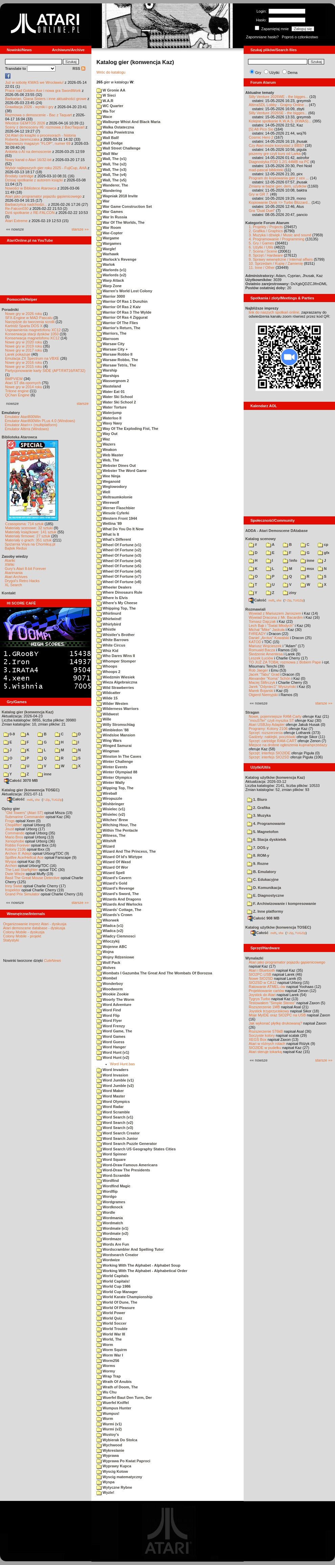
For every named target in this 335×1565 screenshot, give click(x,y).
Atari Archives (16, 577)
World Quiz (109, 1318)
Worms (105, 1366)
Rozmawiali (255, 609)
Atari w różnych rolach (267, 1044)
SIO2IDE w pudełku (265, 1048)
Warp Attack (110, 280)
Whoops (106, 666)
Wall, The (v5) (111, 180)
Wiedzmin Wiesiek (115, 677)
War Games (109, 212)
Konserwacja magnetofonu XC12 (32, 338)
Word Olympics (113, 1102)
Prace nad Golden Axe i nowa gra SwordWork (43, 90)
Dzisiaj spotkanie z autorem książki (34, 180)
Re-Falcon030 (16, 208)
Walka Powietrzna (115, 132)
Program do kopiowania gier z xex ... (279, 178)
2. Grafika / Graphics (266, 231)
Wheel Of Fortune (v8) (118, 582)
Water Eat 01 (110, 392)
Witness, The (111, 835)
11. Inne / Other (261, 267)
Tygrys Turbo (259, 999)
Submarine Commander (25, 817)
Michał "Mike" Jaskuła (267, 630)
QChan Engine (17, 395)
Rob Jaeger (258, 670)
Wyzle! (105, 1492)
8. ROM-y (258, 855)
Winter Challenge (114, 761)
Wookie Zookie (112, 994)
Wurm (104, 1419)
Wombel (106, 978)
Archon (11, 866)
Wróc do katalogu (110, 72)
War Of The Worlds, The (120, 222)
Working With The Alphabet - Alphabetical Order (141, 1271)
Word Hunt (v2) (112, 1057)
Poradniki (10, 310)
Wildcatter (108, 693)
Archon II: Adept (18, 853)
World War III (110, 1334)
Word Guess (110, 1042)
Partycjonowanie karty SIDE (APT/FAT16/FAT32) (45, 371)
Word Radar (110, 1107)
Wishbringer (110, 804)
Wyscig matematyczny (119, 1477)
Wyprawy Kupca (113, 1466)
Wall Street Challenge (118, 148)
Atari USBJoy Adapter (267, 724)
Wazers (105, 444)
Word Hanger (111, 1047)
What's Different (113, 539)
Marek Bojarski (261, 691)
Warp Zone (108, 286)
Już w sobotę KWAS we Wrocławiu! (34, 82)
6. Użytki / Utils (261, 247)
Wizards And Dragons (118, 899)
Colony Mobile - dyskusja (23, 932)
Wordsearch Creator (117, 1255)
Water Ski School (114, 397)
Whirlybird (108, 624)
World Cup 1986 (113, 1286)
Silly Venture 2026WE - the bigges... (278, 97)
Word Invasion (112, 1075)
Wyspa (11, 861)
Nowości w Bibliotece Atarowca (31, 188)
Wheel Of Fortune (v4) (118, 561)
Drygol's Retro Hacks (22, 581)
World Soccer (111, 1323)
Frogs (10, 821)
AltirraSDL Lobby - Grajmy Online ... (278, 105)
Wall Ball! (107, 138)
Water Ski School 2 (116, 402)
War (102, 201)
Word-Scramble (113, 1175)
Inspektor (12, 890)
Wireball (106, 793)
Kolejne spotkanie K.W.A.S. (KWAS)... (280, 121)
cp (323, 544)
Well (103, 492)
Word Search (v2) (114, 1123)
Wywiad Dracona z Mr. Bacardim (276, 617)
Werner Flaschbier (115, 508)
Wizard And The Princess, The (126, 851)
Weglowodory (111, 486)
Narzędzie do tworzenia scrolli (29, 322)
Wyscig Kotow (112, 1471)
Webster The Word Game (121, 471)
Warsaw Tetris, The (116, 365)
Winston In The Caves (118, 756)
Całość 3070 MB (21, 780)
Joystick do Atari (262, 995)
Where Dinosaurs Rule (119, 592)
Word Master (110, 1096)
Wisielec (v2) (110, 814)
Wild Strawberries (115, 688)
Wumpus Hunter (113, 1408)
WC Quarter (109, 106)
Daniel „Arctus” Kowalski (269, 638)
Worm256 (107, 1361)
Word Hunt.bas (122, 1064)
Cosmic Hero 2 (261, 137)
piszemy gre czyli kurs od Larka (274, 154)
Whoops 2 (108, 672)
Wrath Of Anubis (114, 1382)
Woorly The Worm (115, 999)
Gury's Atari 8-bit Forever (25, 569)
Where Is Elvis (112, 598)
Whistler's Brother (115, 635)
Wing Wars (108, 740)
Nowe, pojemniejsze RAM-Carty (275, 716)
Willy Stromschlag (115, 724)
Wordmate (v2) (112, 1233)
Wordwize (108, 1260)
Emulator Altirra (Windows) (27, 429)
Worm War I (109, 1355)
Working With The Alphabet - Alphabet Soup (138, 1265)
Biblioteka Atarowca (19, 437)
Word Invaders (112, 1070)
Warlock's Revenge (116, 259)
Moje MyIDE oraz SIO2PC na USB (277, 1015)
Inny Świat (13, 886)
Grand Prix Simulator (22, 894)
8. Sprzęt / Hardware (266, 255)
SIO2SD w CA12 (262, 982)
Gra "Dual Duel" (262, 211)
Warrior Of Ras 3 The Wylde (123, 312)
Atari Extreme (16, 221)
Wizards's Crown (114, 915)
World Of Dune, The (116, 1302)
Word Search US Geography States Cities (136, 1149)
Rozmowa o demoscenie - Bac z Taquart (38, 115)
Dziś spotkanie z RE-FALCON (29, 213)
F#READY (257, 634)
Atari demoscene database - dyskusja (34, 928)
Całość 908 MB (264, 918)
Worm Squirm (111, 1350)
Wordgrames (110, 1202)
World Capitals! (113, 1281)
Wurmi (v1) (109, 1424)
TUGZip (56, 799)
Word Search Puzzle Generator (126, 1144)
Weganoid (108, 481)
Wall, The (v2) (111, 164)
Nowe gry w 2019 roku (23, 346)
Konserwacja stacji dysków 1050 (32, 334)
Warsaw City (110, 344)
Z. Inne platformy (265, 911)
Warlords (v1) (111, 270)
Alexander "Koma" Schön (269, 678)
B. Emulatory (261, 872)
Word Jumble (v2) (115, 1086)
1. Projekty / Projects (266, 227)
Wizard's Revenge (115, 888)
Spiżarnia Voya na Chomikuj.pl (30, 544)
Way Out (106, 434)
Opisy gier (11, 809)
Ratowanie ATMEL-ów (267, 987)
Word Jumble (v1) (115, 1080)
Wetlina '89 (109, 523)
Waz (103, 439)
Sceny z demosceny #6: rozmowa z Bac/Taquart (45, 127)
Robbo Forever (17, 845)
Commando (14, 833)
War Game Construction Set (124, 206)
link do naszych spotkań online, (274, 312)
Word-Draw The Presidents (123, 1170)
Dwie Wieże (15, 874)
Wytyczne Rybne (114, 1487)
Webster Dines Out (116, 465)
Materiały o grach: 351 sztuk (28, 540)
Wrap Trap (108, 1376)
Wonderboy (109, 984)
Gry (258, 73)
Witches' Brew (112, 820)
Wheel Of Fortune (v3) (118, 555)
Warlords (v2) (111, 275)
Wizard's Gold (111, 883)
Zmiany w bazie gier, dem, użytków (278, 186)
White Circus (110, 645)
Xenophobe (14, 841)
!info (290, 560)
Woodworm (109, 989)
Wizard (105, 846)
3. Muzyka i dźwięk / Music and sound (280, 235)
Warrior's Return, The (118, 328)
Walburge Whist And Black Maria (128, 122)
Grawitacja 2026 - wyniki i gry (29, 107)
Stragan (252, 712)
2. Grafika (258, 808)
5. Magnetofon (262, 832)
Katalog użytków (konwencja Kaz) (275, 777)
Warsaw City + (112, 349)
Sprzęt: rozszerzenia (266, 733)
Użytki (274, 73)
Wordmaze (108, 1239)
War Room (108, 227)
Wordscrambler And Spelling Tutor (130, 1249)
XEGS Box (258, 1039)
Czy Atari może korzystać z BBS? (276, 145)
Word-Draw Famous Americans (127, 1165)
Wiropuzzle (109, 798)
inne (44, 774)
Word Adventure (113, 1005)
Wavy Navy (109, 423)
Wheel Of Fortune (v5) (118, 566)
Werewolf (107, 502)
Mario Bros (14, 837)
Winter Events (111, 767)
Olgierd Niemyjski (263, 695)
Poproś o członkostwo (300, 37)
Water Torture (111, 407)
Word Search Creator (118, 1133)
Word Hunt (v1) (112, 1052)
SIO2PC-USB (260, 974)
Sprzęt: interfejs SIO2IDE (269, 753)
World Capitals (112, 1276)
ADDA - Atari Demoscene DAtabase (276, 531)
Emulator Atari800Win (23, 417)
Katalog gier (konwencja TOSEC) (31, 790)
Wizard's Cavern (113, 878)
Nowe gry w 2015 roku (23, 366)
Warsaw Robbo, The (117, 360)
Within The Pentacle (117, 830)
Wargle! (106, 249)
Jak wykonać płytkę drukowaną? (275, 1023)
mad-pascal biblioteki (266, 170)
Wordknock (109, 1207)
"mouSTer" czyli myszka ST (271, 720)
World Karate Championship (124, 1297)
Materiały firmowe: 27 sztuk (27, 536)
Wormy (105, 1371)
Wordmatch (109, 1223)
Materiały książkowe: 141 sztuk (31, 532)
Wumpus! (107, 1413)
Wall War (107, 154)
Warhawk (107, 254)
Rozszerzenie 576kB (266, 1031)
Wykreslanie (110, 1450)
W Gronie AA (110, 90)
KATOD (255, 642)
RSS (78, 68)
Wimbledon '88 (112, 730)
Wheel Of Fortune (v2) (118, 550)
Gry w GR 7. (259, 194)
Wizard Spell (110, 873)
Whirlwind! (108, 619)
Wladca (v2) (109, 931)
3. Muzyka (259, 815)
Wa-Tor (105, 111)
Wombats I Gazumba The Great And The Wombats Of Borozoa (154, 973)
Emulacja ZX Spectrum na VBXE (32, 358)
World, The (109, 1339)
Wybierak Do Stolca (116, 1440)
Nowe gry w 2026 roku (23, 314)
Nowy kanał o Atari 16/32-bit (28, 160)
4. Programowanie (266, 823)
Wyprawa (107, 1455)
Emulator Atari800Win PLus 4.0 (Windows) (40, 421)
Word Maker (110, 1091)
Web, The (107, 460)
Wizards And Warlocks (119, 904)
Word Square (111, 1159)
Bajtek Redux (16, 548)
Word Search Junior (117, 1138)
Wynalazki (254, 958)
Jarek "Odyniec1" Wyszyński (272, 687)
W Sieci (106, 95)
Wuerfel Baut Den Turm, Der (124, 1397)
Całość (16, 799)
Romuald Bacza (262, 650)
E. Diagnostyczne (265, 895)
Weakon (106, 450)
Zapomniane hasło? (262, 37)
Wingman (107, 751)
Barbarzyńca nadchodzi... (26, 204)
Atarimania (14, 573)
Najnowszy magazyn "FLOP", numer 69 (37, 143)
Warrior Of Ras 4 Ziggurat (122, 317)
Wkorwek (107, 920)
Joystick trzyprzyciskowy (269, 1011)
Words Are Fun (112, 1244)
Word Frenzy (110, 1026)
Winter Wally (110, 782)
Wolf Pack (108, 962)
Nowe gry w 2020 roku (23, 342)
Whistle (106, 629)
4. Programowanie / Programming (276, 239)
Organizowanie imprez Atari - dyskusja (34, 924)
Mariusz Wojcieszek (265, 646)
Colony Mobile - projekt (22, 936)
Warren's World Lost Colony (124, 291)
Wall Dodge (109, 143)
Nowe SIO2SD (261, 978)
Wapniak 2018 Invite (117, 196)
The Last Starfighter (21, 870)
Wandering (108, 191)
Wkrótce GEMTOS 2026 (25, 123)
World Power (110, 1313)
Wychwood (109, 1445)
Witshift (106, 841)
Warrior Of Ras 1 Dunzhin (122, 301)
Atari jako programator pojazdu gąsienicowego (43, 196)
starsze (83, 403)
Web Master (110, 455)
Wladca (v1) (109, 926)
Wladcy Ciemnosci (115, 936)
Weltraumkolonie (114, 497)
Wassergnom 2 (112, 381)
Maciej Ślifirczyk (262, 682)
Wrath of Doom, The (117, 1387)
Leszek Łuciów (261, 658)
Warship (106, 370)
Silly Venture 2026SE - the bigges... (278, 113)
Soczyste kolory (262, 1035)
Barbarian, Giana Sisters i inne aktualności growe (45, 99)
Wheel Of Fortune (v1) (118, 545)
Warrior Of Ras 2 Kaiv (118, 307)
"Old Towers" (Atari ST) (24, 813)
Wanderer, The (112, 185)
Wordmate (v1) (112, 1228)
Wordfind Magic (113, 1186)
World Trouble (112, 1329)
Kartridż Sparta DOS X (24, 326)
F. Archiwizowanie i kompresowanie (281, 904)
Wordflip (106, 1191)
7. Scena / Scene (263, 251)
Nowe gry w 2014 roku (23, 387)
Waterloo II (108, 418)
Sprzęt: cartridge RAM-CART (272, 741)
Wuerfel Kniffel (112, 1403)
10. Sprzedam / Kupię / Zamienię (276, 263)
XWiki (9, 564)
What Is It (107, 534)
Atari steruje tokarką (265, 1052)
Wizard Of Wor (112, 867)
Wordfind (107, 1180)
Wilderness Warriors (117, 709)
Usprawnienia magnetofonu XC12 (33, 330)
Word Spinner (111, 1154)
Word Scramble (113, 1112)
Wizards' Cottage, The (118, 910)
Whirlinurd (108, 613)
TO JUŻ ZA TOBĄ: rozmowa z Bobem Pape (285, 662)
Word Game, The (114, 1031)
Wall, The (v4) (111, 175)
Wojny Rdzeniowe (115, 957)
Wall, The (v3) (111, 169)
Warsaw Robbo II (114, 354)
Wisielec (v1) (110, 809)
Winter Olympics (114, 777)
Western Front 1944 (116, 518)
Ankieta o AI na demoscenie (28, 152)
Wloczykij (107, 941)
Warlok (105, 264)
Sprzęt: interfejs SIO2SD (269, 757)
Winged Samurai (114, 746)
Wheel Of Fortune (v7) (118, 576)
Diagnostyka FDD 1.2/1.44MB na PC (279, 162)
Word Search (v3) (114, 1128)
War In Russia (111, 217)
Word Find (108, 1010)
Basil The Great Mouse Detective (32, 878)
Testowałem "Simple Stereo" (272, 1003)
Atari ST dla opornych (23, 383)
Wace (104, 117)
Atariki (10, 560)
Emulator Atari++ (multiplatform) (31, 425)
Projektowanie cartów (266, 991)
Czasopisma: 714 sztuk (24, 524)
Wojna (105, 952)
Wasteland (108, 386)
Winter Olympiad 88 (116, 772)
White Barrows (112, 640)
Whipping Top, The (116, 608)
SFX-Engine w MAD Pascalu (28, 318)
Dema (292, 73)
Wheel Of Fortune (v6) (118, 571)
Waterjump (109, 413)
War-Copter (109, 233)
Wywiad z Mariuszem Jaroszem (275, 613)
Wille (103, 719)
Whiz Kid (107, 651)
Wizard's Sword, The (117, 894)
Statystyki (11, 940)
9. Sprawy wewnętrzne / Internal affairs (281, 259)
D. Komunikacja (264, 888)
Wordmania (109, 1218)
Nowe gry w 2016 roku (23, 362)
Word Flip (108, 1015)
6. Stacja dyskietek (266, 839)
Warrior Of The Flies (117, 323)
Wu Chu (106, 1392)
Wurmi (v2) (109, 1429)
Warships (107, 376)
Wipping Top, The (114, 788)
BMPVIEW (14, 379)
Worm (104, 1345)
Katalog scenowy (260, 539)
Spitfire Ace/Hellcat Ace (24, 857)
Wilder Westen (112, 703)
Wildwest (107, 714)
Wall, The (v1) (111, 159)
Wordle (105, 1212)
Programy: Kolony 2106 (268, 729)
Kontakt (9, 593)
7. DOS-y (258, 848)
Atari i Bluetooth (262, 970)
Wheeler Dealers (114, 587)
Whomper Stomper (116, 661)
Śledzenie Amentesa (266, 654)
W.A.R (104, 101)
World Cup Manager (117, 1292)
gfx (324, 553)
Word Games (111, 1036)
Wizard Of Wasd (113, 862)
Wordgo (106, 1196)
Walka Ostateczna (115, 127)
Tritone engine (17, 391)
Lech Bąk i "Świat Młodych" (271, 625)
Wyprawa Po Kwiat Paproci (123, 1461)
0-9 (9, 734)
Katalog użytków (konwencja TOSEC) (278, 927)
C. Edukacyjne (262, 879)
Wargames (108, 243)
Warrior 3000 (110, 296)
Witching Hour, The (116, 825)
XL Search (13, 585)
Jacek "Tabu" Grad (264, 674)
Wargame (107, 238)
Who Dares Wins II (115, 656)
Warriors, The (111, 333)
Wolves (105, 968)
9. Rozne (257, 863)
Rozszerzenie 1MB (264, 1007)
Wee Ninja (108, 476)
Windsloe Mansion (115, 735)
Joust (9, 829)
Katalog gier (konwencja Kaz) (27, 712)
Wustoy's (107, 1434)
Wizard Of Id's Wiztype (119, 857)
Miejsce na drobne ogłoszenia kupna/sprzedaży (288, 745)
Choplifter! (13, 825)
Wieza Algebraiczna (116, 682)
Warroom (107, 339)
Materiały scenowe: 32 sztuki (29, 528)
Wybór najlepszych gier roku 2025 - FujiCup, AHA (46, 168)
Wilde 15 (107, 698)
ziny (289, 593)
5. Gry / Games (261, 243)
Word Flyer (109, 1020)
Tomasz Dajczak (262, 621)
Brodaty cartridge (19, 176)
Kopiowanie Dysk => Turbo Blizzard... (280, 202)
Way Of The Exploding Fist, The (127, 429)
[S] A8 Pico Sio (261, 129)
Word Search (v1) (114, 1117)
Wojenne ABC (111, 947)
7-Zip (46, 799)
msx (307, 569)
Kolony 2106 (15, 849)
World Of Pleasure (115, 1308)
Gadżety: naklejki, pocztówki (272, 737)
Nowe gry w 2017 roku (23, 350)
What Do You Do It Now (119, 529)
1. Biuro (257, 799)
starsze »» (80, 229)
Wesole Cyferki (112, 513)
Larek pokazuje (17, 354)
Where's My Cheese (116, 603)
